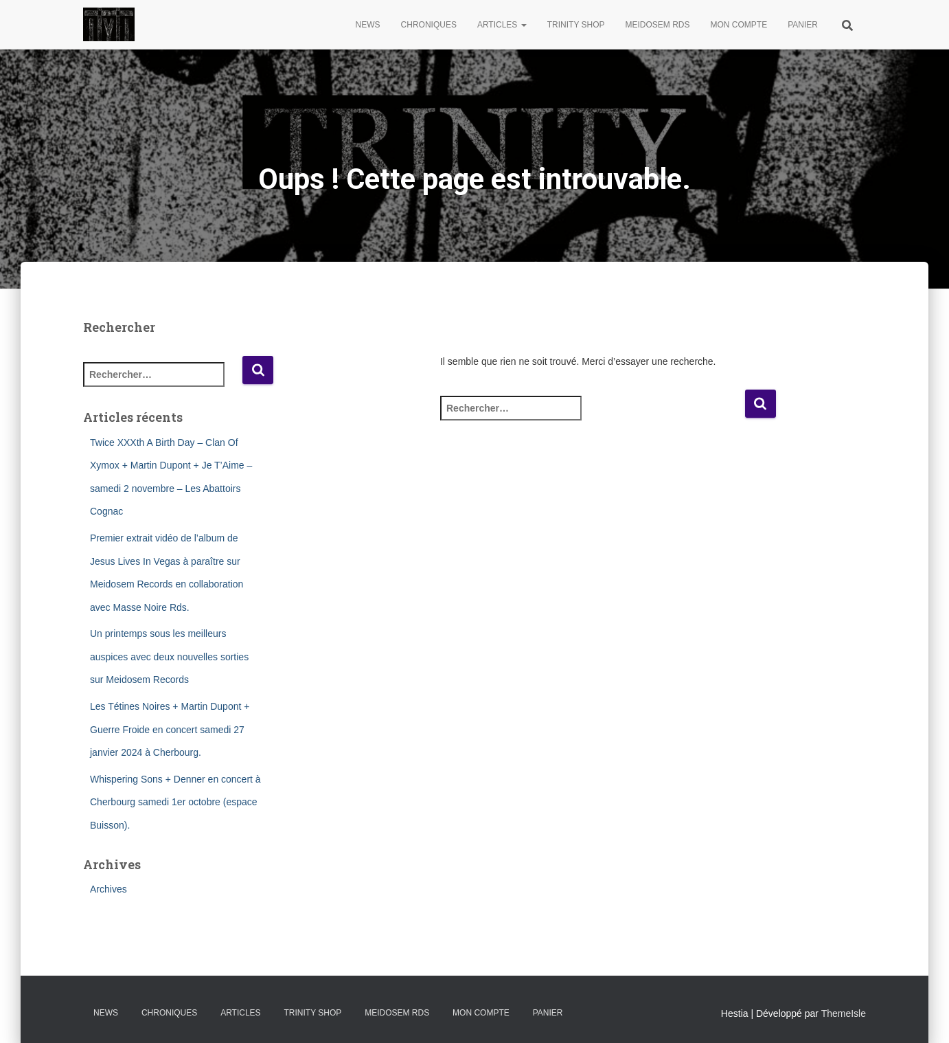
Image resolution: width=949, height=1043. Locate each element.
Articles (502, 25)
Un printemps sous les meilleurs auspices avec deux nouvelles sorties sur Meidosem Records (169, 656)
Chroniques (429, 25)
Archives (108, 889)
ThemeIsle (843, 1013)
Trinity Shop (576, 25)
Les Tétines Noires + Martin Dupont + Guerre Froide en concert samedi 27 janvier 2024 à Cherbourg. (169, 729)
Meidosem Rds (658, 25)
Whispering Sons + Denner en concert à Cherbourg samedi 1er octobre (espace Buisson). (175, 802)
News (368, 25)
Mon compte (739, 25)
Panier (803, 25)
